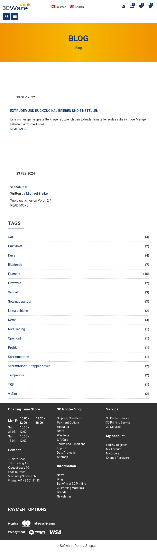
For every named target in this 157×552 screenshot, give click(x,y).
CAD (78, 237)
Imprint (61, 448)
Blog (60, 479)
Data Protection (67, 452)
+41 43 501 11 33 (29, 480)
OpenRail (78, 338)
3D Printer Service (117, 418)
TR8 (78, 384)
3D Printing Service (118, 422)
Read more (19, 129)
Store (60, 431)
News (60, 475)
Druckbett (78, 246)
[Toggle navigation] (14, 16)
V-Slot (78, 393)
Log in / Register (116, 444)
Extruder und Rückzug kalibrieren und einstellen (54, 111)
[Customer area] (124, 6)
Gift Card (62, 439)
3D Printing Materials (70, 488)
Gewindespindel (78, 301)
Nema (78, 320)
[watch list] (142, 6)
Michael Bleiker (37, 193)
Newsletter (64, 496)
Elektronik (78, 264)
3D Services (113, 426)
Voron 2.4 (18, 187)
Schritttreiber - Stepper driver (78, 366)
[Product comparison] (133, 6)
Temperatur (78, 375)
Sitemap (62, 457)
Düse (78, 255)
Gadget (78, 292)
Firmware (78, 283)
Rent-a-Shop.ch (85, 545)
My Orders (112, 453)
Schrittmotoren (78, 356)
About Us (63, 426)
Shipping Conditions (70, 418)
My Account (113, 449)
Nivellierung (78, 329)
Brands (61, 492)
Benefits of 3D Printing (71, 483)
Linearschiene (78, 310)
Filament (78, 273)
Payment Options (68, 422)
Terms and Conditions (71, 444)
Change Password (118, 457)
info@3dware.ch (25, 476)
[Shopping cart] (151, 6)
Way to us (63, 435)
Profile (78, 347)
